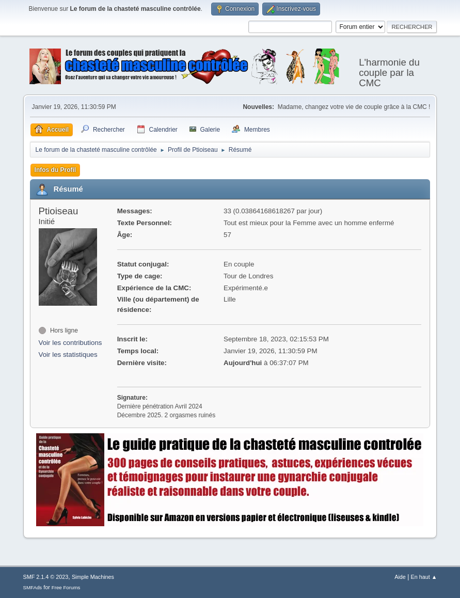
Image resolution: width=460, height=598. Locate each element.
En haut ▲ (424, 577)
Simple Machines (93, 577)
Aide (400, 577)
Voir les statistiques (68, 354)
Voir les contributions (70, 343)
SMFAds (32, 587)
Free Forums (66, 587)
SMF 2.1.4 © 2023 (46, 577)
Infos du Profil (55, 170)
